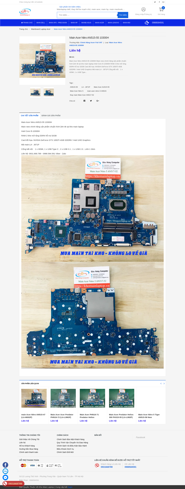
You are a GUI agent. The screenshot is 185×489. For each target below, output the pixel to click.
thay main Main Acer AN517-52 (82, 95)
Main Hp (74, 23)
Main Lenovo (113, 23)
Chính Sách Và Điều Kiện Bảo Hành (72, 446)
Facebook (140, 437)
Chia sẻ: (72, 101)
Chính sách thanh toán (28, 452)
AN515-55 (74, 87)
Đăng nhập (139, 14)
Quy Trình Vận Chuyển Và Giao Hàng (72, 443)
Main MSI (126, 23)
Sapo (70, 487)
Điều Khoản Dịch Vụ (65, 449)
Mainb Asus (86, 23)
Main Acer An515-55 (102, 87)
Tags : (71, 83)
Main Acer (99, 23)
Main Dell (41, 23)
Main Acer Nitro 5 (76, 91)
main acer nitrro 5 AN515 (96, 91)
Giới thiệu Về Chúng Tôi (29, 439)
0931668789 (107, 467)
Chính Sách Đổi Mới (65, 452)
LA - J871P (86, 87)
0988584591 (130, 467)
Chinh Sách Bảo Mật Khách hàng (71, 439)
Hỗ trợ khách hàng (27, 446)
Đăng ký (148, 14)
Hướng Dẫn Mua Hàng (28, 449)
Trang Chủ (27, 23)
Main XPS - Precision (58, 23)
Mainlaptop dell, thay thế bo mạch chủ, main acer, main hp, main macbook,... (91, 9)
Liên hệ (22, 443)
